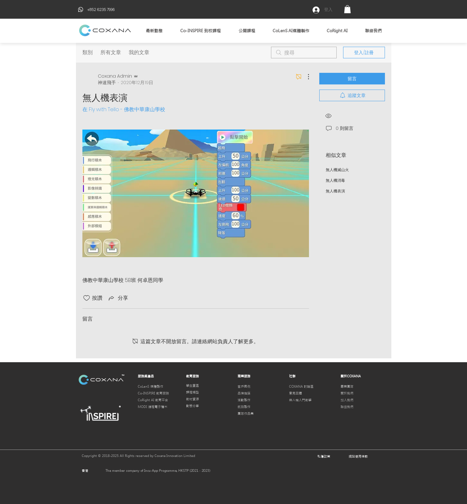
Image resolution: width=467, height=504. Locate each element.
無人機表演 (335, 191)
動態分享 (192, 405)
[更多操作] (305, 77)
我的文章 (139, 52)
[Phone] (80, 9)
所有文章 (110, 52)
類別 (87, 52)
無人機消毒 (335, 180)
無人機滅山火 (337, 169)
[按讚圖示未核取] (86, 298)
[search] (304, 52)
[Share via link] (117, 298)
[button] (347, 9)
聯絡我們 (347, 406)
